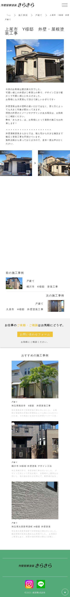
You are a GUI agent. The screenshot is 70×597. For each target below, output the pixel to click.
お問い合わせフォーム (35, 334)
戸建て (38, 15)
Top (9, 15)
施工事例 (23, 15)
